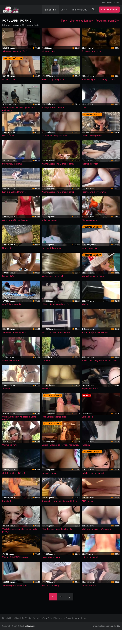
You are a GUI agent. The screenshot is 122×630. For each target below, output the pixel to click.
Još (64, 9)
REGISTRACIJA (107, 2)
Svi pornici (50, 9)
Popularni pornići (107, 20)
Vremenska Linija (81, 20)
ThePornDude (79, 9)
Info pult (83, 618)
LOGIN (116, 2)
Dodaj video (7, 618)
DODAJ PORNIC (109, 9)
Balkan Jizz (29, 626)
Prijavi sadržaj (39, 618)
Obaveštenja (71, 618)
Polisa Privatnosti (55, 618)
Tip (64, 20)
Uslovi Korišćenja (23, 618)
